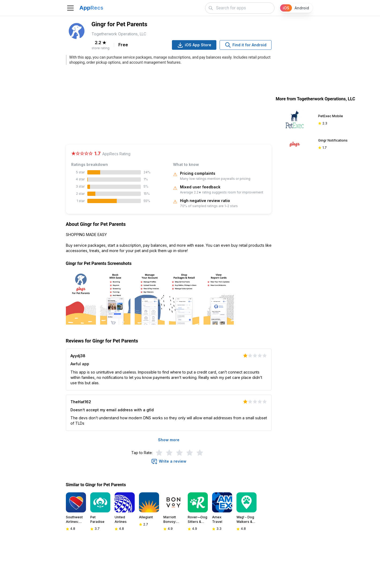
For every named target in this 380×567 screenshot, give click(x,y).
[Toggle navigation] (70, 8)
